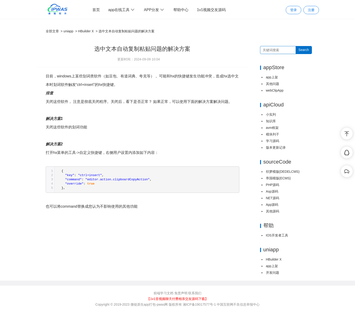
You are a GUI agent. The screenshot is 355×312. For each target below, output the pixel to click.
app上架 (272, 77)
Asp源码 (272, 191)
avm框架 (272, 128)
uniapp (68, 31)
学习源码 (272, 141)
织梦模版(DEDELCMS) (283, 171)
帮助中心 (180, 10)
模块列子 (272, 134)
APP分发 (154, 10)
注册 (311, 10)
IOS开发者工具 (277, 235)
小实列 (271, 114)
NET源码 (272, 198)
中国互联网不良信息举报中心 (238, 304)
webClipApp (275, 90)
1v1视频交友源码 (211, 10)
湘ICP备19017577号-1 (199, 304)
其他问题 (272, 84)
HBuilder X (86, 31)
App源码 (272, 205)
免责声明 (181, 293)
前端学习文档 (163, 293)
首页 (96, 10)
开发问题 (272, 272)
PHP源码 (272, 185)
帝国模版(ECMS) (278, 178)
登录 (293, 10)
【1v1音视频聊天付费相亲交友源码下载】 (177, 299)
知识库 (271, 121)
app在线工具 (122, 10)
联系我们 (194, 293)
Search (303, 50)
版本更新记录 (276, 147)
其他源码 (272, 211)
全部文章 (52, 31)
